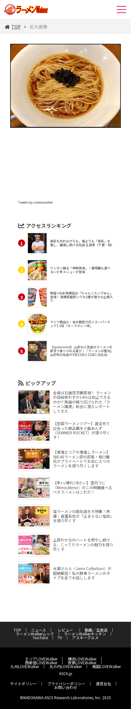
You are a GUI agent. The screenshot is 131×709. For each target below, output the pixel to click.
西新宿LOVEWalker (41, 662)
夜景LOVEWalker (82, 662)
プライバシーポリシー (66, 683)
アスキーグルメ (85, 637)
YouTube (40, 637)
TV (60, 637)
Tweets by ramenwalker (35, 202)
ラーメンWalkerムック (35, 633)
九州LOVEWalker (24, 666)
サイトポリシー (23, 683)
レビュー (67, 630)
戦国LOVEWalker (106, 666)
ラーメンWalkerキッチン (85, 633)
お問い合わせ (65, 687)
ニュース (38, 630)
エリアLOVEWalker (41, 658)
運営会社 (103, 683)
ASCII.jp (65, 673)
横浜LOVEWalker (82, 658)
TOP (13, 26)
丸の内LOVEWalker (65, 666)
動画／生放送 (96, 630)
